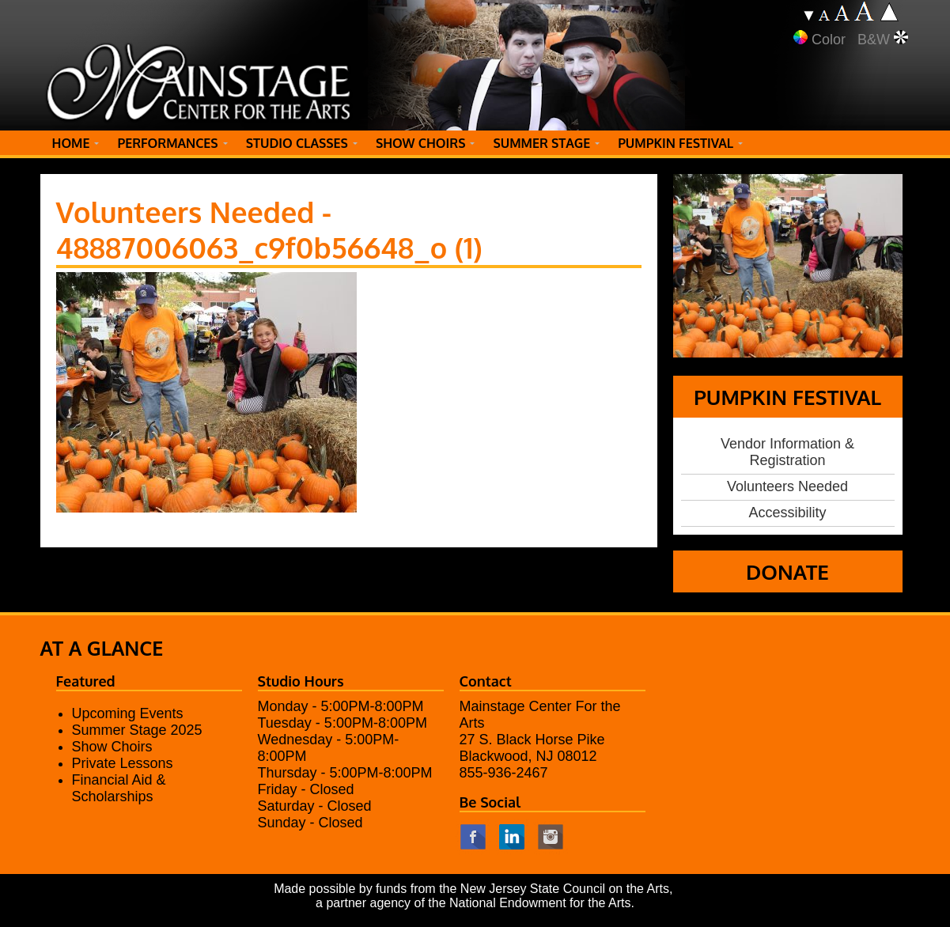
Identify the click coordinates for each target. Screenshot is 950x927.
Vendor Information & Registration (787, 452)
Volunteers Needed (787, 486)
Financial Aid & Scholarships (119, 788)
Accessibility (787, 512)
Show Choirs (112, 747)
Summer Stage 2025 (137, 730)
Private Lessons (122, 763)
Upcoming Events (128, 713)
